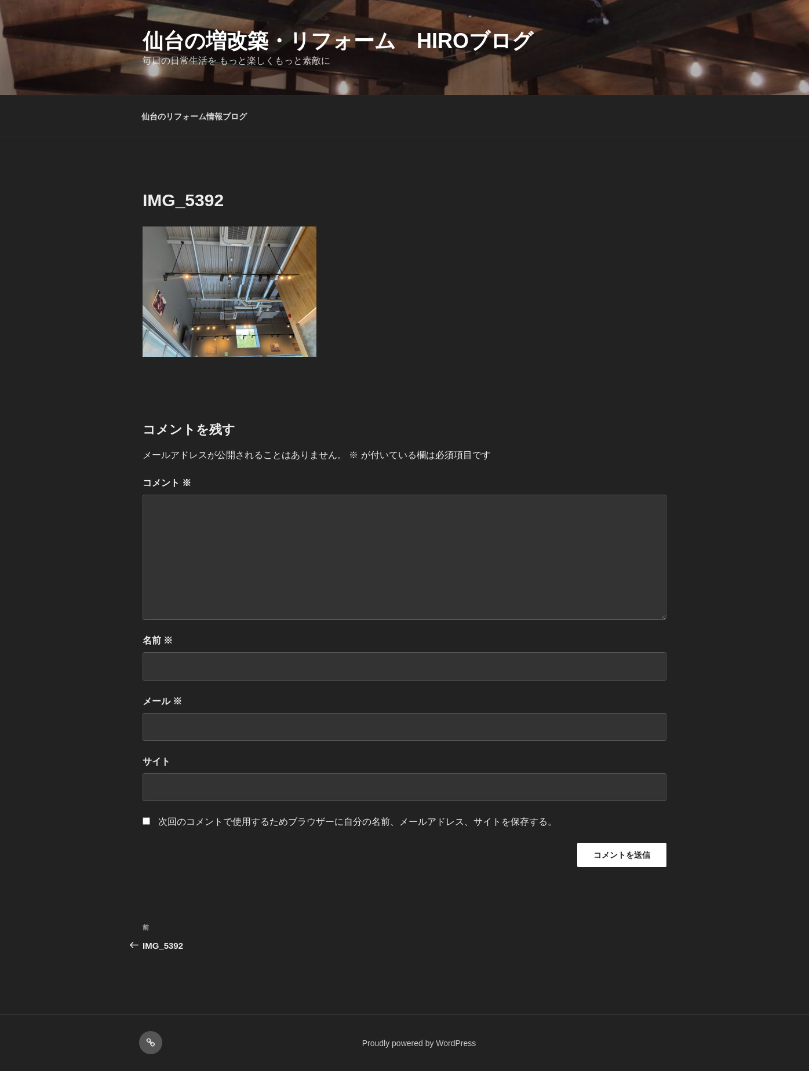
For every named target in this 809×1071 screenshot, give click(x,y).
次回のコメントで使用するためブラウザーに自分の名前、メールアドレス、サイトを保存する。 (357, 822)
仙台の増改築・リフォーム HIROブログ (338, 41)
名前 (158, 640)
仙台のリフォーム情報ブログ (194, 116)
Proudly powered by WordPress (419, 1043)
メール (162, 701)
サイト (156, 761)
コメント (167, 483)
